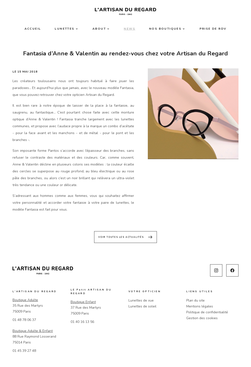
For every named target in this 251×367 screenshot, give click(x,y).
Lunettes (64, 29)
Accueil (33, 29)
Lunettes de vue (141, 300)
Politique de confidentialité (207, 312)
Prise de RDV (213, 29)
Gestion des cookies (202, 318)
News (129, 29)
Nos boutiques (165, 29)
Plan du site (195, 300)
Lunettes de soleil (142, 306)
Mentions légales (199, 306)
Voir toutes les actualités (125, 237)
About (99, 29)
